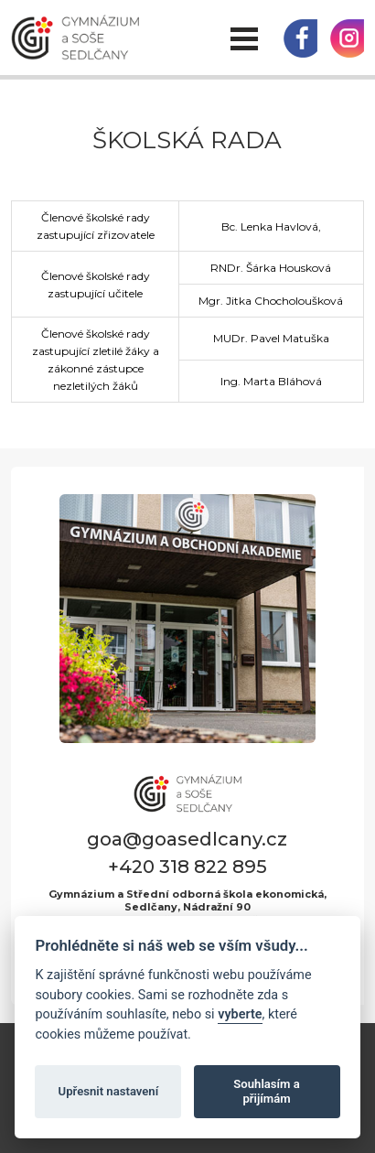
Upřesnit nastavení (109, 1091)
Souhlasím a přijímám (266, 1091)
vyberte (240, 1014)
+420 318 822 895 (187, 867)
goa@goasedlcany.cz (187, 839)
